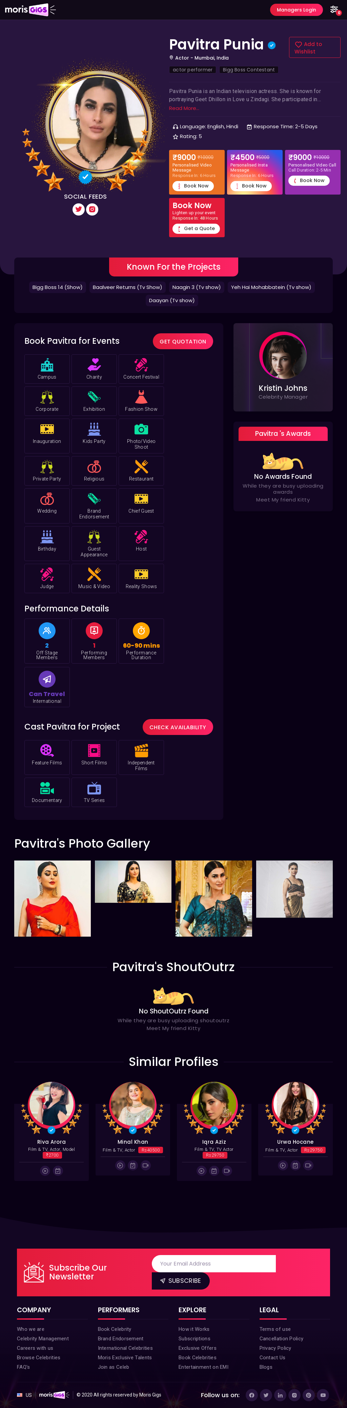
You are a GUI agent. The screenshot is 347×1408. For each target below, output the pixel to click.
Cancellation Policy (282, 1339)
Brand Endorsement (121, 1339)
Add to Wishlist (308, 48)
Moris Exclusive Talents (125, 1358)
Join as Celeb (113, 1367)
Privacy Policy (275, 1348)
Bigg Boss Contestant (249, 69)
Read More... (184, 108)
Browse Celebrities (38, 1358)
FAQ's (23, 1367)
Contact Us (273, 1358)
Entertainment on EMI (203, 1367)
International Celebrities (125, 1348)
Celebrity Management (43, 1339)
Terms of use (275, 1329)
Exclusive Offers (198, 1348)
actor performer (192, 69)
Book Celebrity (114, 1329)
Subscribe (180, 1280)
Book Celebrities (198, 1358)
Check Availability (177, 727)
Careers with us (35, 1348)
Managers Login (296, 9)
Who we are (30, 1329)
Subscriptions (194, 1339)
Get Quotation (183, 341)
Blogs (266, 1367)
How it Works (194, 1329)
